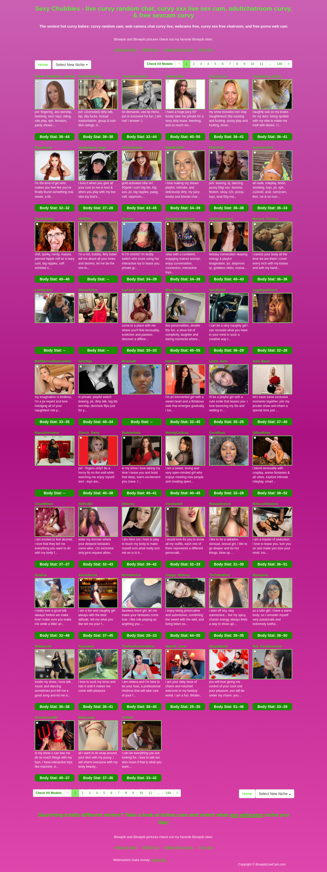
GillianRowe (262, 433)
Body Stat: (55, 137)
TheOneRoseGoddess (138, 646)
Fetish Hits (158, 860)
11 (261, 64)
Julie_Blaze (261, 361)
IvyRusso (172, 361)
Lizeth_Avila (218, 361)
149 (279, 64)
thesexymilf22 (263, 147)
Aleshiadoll (173, 504)
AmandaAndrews (134, 76)
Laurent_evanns (134, 290)
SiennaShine (87, 290)
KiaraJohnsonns (47, 433)
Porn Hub (205, 50)
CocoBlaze (217, 433)
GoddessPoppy (89, 76)
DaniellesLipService (180, 219)
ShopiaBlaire (218, 646)
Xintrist (127, 219)
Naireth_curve (175, 646)
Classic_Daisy (89, 433)
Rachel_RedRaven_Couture (55, 76)
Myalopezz (260, 575)
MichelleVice (131, 575)
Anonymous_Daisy (267, 76)
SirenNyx (85, 361)
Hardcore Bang (125, 50)
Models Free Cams (178, 50)
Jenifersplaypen (221, 219)
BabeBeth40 (174, 147)
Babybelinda (131, 433)
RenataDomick (220, 504)
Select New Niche (72, 65)
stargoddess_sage (92, 147)
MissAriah (216, 147)
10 (252, 64)
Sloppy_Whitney (177, 575)
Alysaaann (86, 646)
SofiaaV (127, 717)
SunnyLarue (218, 76)
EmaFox (41, 575)
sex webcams (246, 815)
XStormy (128, 504)
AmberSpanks (132, 147)
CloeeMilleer (44, 504)
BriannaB (129, 361)
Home (43, 65)
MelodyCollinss (176, 433)
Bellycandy (86, 717)
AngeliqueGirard (265, 290)
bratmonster (174, 76)
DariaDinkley (44, 219)
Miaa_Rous (173, 290)
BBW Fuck (151, 50)
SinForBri (85, 504)
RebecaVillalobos (265, 504)
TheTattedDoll (219, 575)
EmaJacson (43, 147)
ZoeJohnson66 (46, 717)
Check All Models (160, 64)
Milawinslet (43, 646)
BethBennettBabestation (53, 361)
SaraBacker (217, 290)
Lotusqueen (44, 290)
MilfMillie (85, 219)
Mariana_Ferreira (265, 219)
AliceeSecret (87, 575)
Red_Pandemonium (267, 646)
